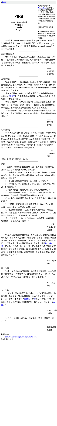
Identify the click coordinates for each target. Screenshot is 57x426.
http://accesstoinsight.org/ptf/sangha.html (21, 337)
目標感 (27, 299)
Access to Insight (42, 8)
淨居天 (12, 96)
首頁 (4, 2)
